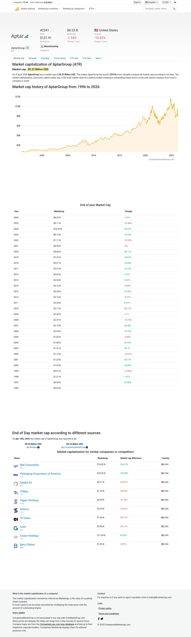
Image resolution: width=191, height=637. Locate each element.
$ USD (166, 2)
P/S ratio (87, 58)
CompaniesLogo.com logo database (57, 624)
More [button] (98, 58)
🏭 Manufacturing (49, 46)
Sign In (137, 2)
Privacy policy (105, 608)
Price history (60, 58)
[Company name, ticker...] (159, 8)
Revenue (33, 58)
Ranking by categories (73, 8)
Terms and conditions (109, 613)
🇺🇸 (150, 2)
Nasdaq (33, 447)
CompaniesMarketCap (74, 447)
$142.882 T (48, 2)
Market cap (19, 58)
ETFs (91, 8)
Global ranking (28, 8)
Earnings (45, 58)
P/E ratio (74, 58)
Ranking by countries (48, 8)
